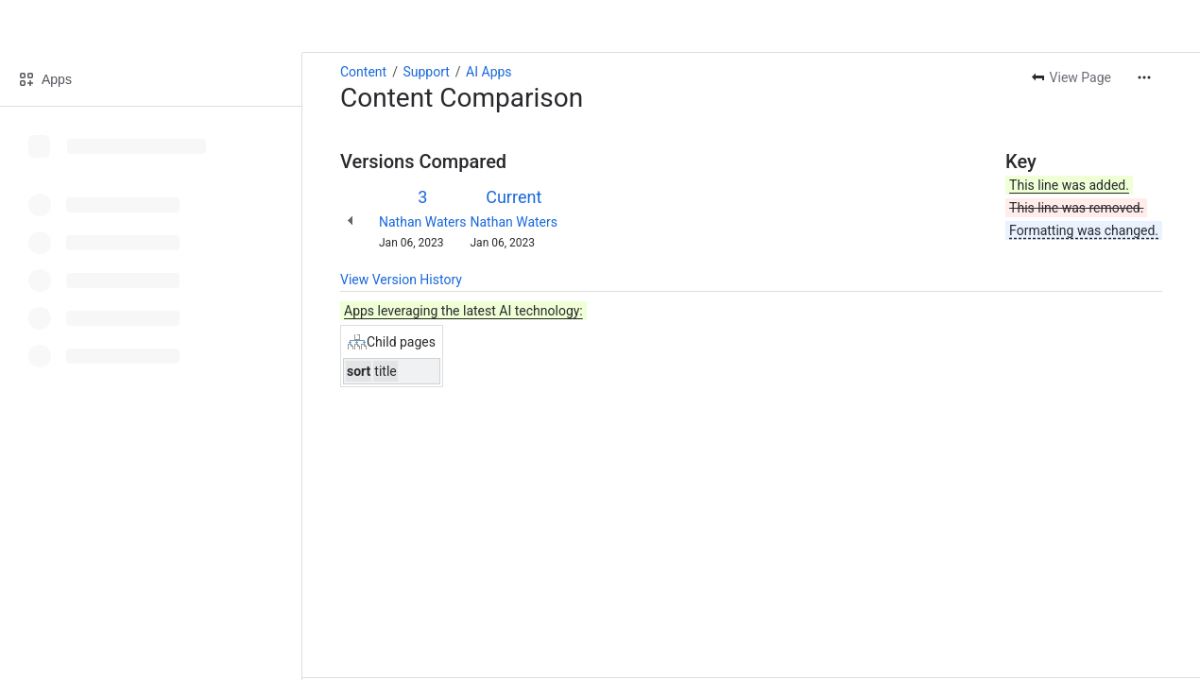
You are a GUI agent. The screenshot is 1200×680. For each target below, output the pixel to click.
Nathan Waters (423, 222)
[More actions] (1144, 77)
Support (426, 71)
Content (363, 71)
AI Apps (489, 71)
